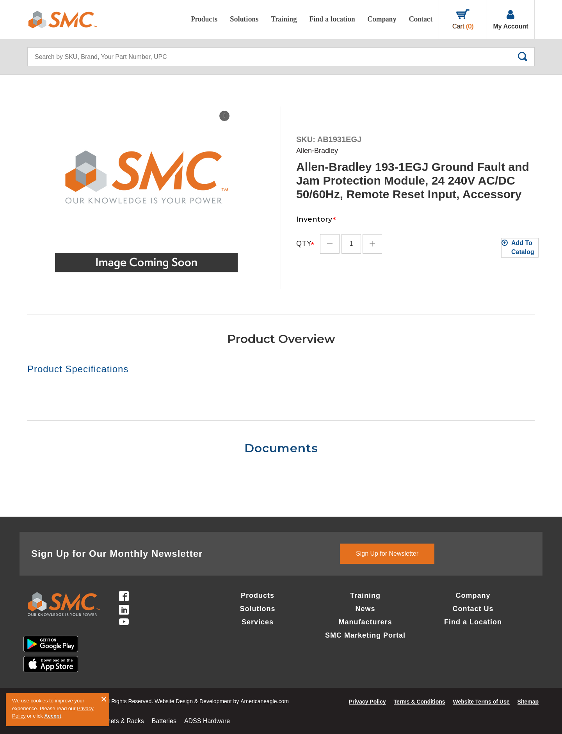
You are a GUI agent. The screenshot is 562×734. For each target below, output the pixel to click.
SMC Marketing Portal (365, 635)
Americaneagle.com (264, 701)
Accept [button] (52, 716)
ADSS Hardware (207, 721)
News (365, 609)
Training (365, 595)
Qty (304, 239)
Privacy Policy (367, 701)
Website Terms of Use (481, 701)
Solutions (257, 609)
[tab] (154, 369)
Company (472, 595)
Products (257, 595)
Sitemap (528, 701)
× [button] (104, 699)
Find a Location (473, 622)
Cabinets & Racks (119, 721)
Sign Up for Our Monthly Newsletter (117, 553)
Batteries (164, 721)
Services (258, 622)
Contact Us (472, 609)
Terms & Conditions (419, 701)
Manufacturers (365, 622)
